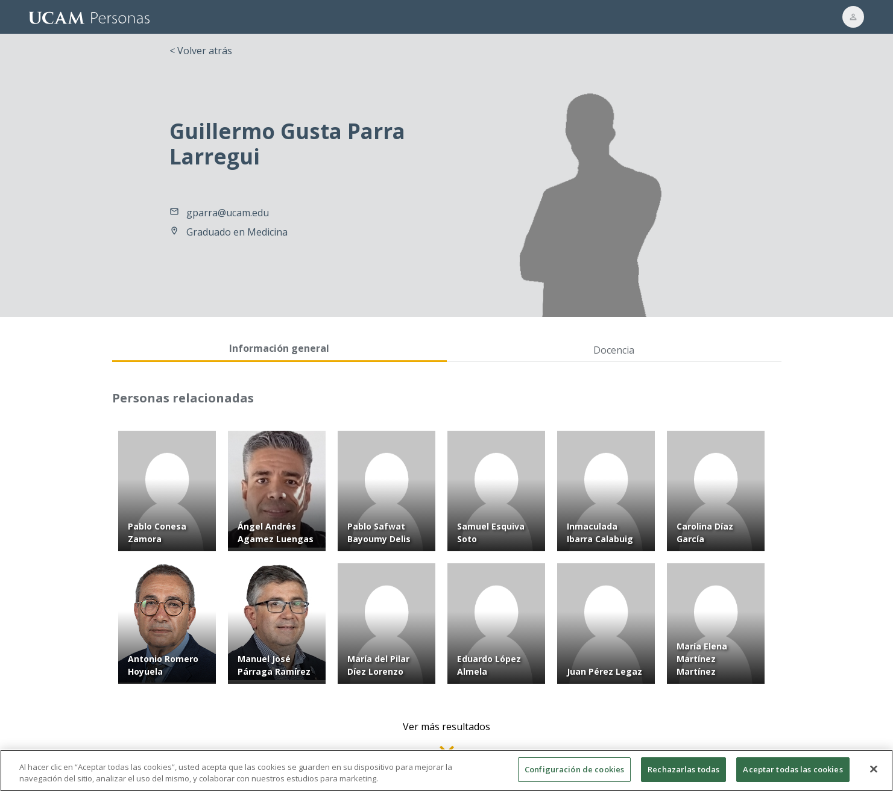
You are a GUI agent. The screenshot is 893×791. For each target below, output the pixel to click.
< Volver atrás (200, 50)
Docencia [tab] (613, 350)
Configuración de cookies (574, 775)
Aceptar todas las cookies (792, 775)
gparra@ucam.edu (227, 212)
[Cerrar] (873, 775)
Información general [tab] (279, 348)
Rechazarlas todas (683, 775)
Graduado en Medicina (237, 232)
